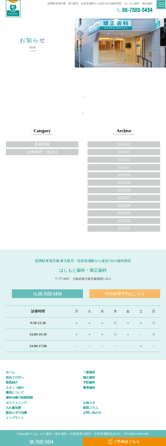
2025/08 (124, 190)
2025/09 (124, 182)
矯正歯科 (89, 377)
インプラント (15, 417)
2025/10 (124, 175)
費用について (15, 392)
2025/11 (124, 167)
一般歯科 (89, 372)
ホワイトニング (16, 402)
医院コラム (90, 407)
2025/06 (124, 205)
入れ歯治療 (13, 407)
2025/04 (124, 221)
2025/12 (124, 160)
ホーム (10, 372)
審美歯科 (89, 387)
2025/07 (124, 198)
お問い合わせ (92, 412)
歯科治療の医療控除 (19, 397)
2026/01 (124, 152)
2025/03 (124, 228)
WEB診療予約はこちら (125, 294)
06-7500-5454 (137, 10)
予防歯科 (89, 382)
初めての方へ (15, 377)
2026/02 (124, 144)
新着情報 (42, 144)
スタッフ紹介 (15, 387)
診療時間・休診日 (42, 152)
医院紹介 (12, 382)
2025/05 (124, 213)
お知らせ (89, 402)
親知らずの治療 (16, 412)
